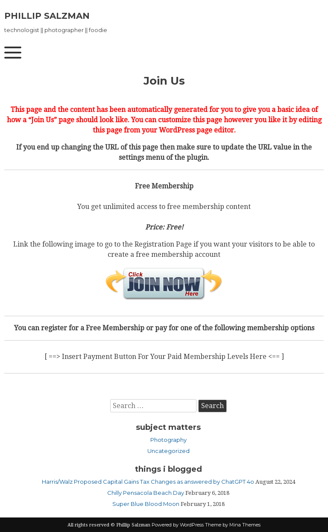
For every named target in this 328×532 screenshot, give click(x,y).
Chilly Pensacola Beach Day (145, 492)
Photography (168, 439)
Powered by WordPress (178, 525)
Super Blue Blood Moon (145, 503)
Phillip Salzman (47, 16)
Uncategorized (168, 450)
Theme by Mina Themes (233, 525)
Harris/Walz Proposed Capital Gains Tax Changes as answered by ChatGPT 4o (148, 481)
